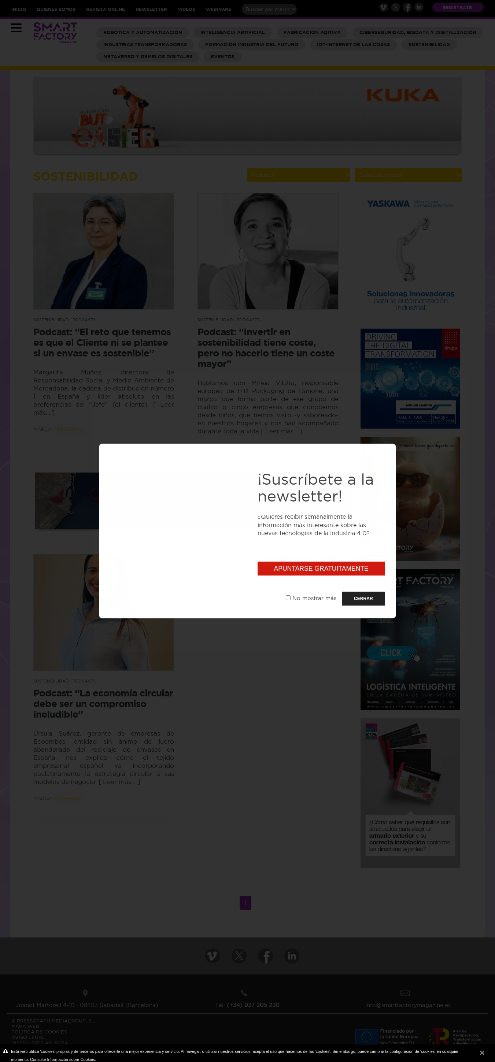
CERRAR (363, 598)
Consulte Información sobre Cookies (62, 1059)
